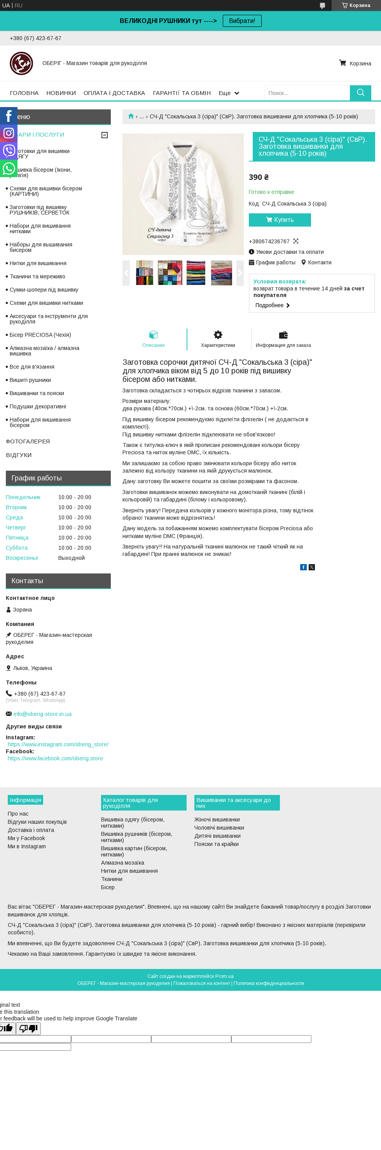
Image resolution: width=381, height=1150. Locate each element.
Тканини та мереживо (37, 276)
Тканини (111, 879)
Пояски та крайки (216, 844)
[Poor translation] (28, 1028)
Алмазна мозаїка (122, 863)
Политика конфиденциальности (269, 983)
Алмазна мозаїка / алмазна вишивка (44, 351)
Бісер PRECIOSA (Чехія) (40, 335)
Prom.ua (224, 976)
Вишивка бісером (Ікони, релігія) (41, 172)
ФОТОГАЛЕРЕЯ (28, 441)
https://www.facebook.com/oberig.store (55, 758)
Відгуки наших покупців (37, 822)
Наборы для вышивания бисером (41, 247)
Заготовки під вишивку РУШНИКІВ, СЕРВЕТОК (40, 210)
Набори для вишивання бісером (40, 422)
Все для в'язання (32, 367)
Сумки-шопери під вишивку (44, 290)
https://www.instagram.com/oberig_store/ (58, 744)
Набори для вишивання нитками (40, 228)
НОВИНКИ (61, 93)
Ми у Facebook (26, 838)
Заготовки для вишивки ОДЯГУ (40, 154)
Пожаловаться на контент (201, 983)
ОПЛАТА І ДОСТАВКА (114, 93)
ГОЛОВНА (24, 93)
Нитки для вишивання (38, 263)
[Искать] (360, 92)
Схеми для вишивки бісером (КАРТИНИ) (46, 191)
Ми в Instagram (27, 846)
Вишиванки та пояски (37, 393)
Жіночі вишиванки (217, 819)
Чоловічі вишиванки (219, 828)
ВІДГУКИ (18, 455)
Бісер (108, 887)
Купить (284, 219)
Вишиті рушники (30, 380)
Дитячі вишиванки (217, 836)
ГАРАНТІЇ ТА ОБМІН (182, 93)
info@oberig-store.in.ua (43, 714)
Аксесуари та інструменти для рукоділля (49, 319)
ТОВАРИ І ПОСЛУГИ (35, 134)
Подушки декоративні (38, 406)
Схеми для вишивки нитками (46, 303)
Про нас (18, 814)
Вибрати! (242, 21)
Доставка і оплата (31, 830)
